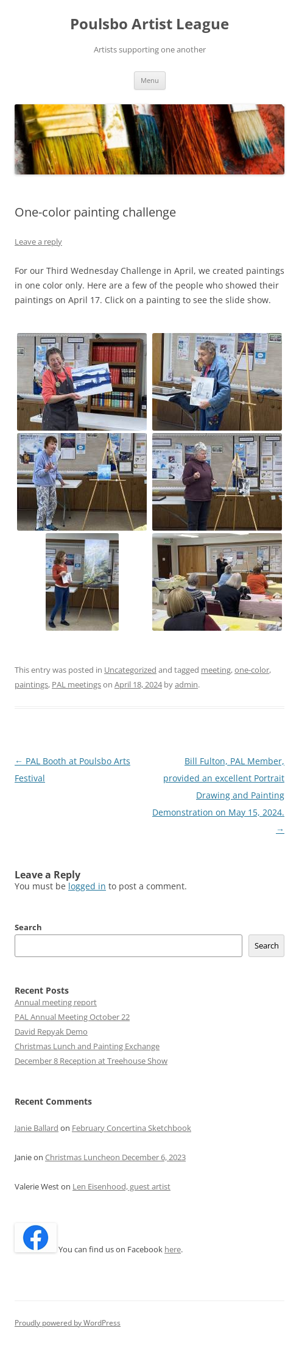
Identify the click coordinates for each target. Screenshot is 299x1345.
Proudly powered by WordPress (68, 1323)
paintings (31, 684)
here (172, 1249)
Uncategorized (130, 669)
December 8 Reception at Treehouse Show (91, 1060)
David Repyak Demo (51, 1031)
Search (28, 927)
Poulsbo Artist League (149, 24)
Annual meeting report (56, 1002)
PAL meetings (76, 684)
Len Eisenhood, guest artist (121, 1186)
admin (186, 684)
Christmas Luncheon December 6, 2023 (115, 1157)
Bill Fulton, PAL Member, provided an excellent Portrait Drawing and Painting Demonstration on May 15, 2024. (218, 795)
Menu (150, 80)
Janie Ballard (36, 1127)
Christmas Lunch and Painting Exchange (87, 1046)
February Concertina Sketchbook (131, 1127)
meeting (216, 669)
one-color (251, 669)
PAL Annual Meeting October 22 (72, 1016)
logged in (87, 886)
